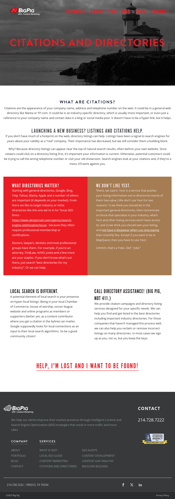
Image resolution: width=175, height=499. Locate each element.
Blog (140, 11)
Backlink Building (95, 466)
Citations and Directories (58, 466)
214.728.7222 (151, 420)
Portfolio (119, 11)
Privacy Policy (162, 495)
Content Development (98, 456)
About (96, 11)
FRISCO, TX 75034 (37, 485)
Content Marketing (53, 461)
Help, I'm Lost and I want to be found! (87, 365)
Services (75, 11)
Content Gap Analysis (97, 461)
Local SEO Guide (51, 456)
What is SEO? (48, 450)
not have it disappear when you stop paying (130, 230)
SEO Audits (89, 450)
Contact (160, 11)
